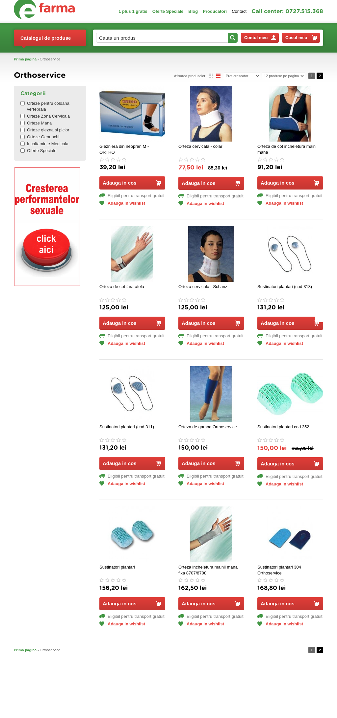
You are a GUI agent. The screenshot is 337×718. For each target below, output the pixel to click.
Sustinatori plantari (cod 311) (126, 426)
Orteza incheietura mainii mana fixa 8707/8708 (208, 570)
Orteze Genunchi (39, 136)
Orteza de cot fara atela (121, 286)
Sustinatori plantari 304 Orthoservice (279, 570)
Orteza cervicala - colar (200, 146)
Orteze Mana (36, 123)
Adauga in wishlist (122, 203)
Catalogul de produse (45, 40)
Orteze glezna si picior (44, 129)
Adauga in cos (132, 183)
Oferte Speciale (168, 11)
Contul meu (260, 37)
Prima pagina (25, 59)
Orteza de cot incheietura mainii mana (287, 149)
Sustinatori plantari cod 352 (283, 426)
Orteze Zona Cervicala (45, 116)
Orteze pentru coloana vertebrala (44, 106)
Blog (193, 11)
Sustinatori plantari (117, 567)
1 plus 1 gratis (132, 11)
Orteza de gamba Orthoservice (207, 426)
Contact (239, 11)
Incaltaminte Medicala (44, 143)
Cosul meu (301, 37)
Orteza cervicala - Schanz (202, 286)
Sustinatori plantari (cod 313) (284, 286)
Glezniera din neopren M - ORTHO (124, 149)
